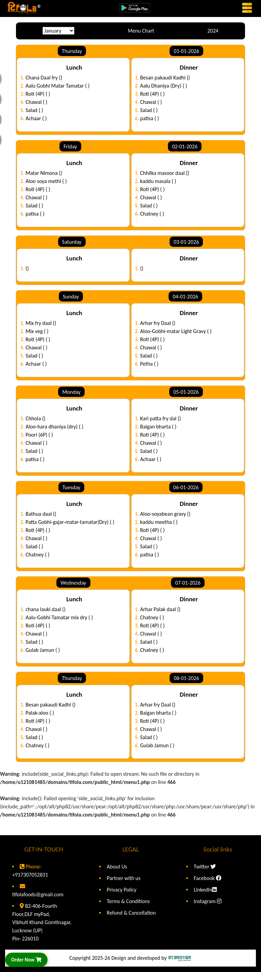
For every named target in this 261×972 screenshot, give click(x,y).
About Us (117, 866)
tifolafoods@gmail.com (38, 894)
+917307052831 (30, 875)
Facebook (207, 878)
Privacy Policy (122, 889)
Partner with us (123, 878)
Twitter (205, 866)
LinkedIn (205, 889)
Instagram (208, 901)
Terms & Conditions (128, 901)
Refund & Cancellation (131, 913)
